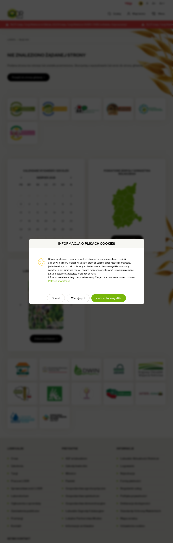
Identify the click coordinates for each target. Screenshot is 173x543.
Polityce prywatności (59, 281)
